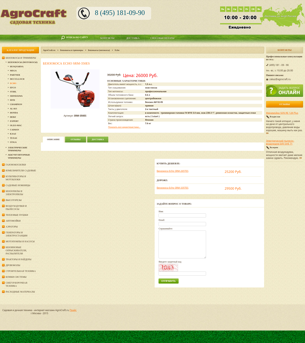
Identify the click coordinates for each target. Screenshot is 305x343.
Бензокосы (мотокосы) (99, 50)
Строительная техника (21, 271)
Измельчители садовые (21, 170)
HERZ (13, 117)
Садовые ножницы (18, 185)
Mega (13, 70)
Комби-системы (16, 277)
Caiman (14, 129)
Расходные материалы (20, 291)
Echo (117, 50)
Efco (13, 87)
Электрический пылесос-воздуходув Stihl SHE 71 (280, 142)
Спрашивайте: (166, 228)
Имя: (161, 211)
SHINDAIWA (16, 96)
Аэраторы (12, 226)
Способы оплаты (162, 38)
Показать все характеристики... (124, 127)
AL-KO (13, 108)
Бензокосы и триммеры (71, 50)
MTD (12, 100)
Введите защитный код (170, 261)
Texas (13, 138)
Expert (14, 121)
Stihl (13, 91)
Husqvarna (16, 66)
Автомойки (13, 220)
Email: (162, 220)
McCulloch (17, 79)
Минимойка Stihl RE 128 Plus (282, 113)
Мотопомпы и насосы (20, 241)
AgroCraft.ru (49, 50)
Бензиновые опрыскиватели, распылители (16, 250)
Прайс (73, 310)
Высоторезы (14, 200)
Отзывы (76, 139)
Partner (15, 75)
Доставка (132, 38)
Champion (16, 104)
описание (53, 139)
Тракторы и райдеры (18, 259)
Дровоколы (13, 265)
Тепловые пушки (17, 215)
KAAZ (13, 134)
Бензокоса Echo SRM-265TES (172, 171)
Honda (14, 112)
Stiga (13, 142)
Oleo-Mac (16, 125)
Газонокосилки (16, 164)
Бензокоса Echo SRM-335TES (172, 187)
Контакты (107, 38)
